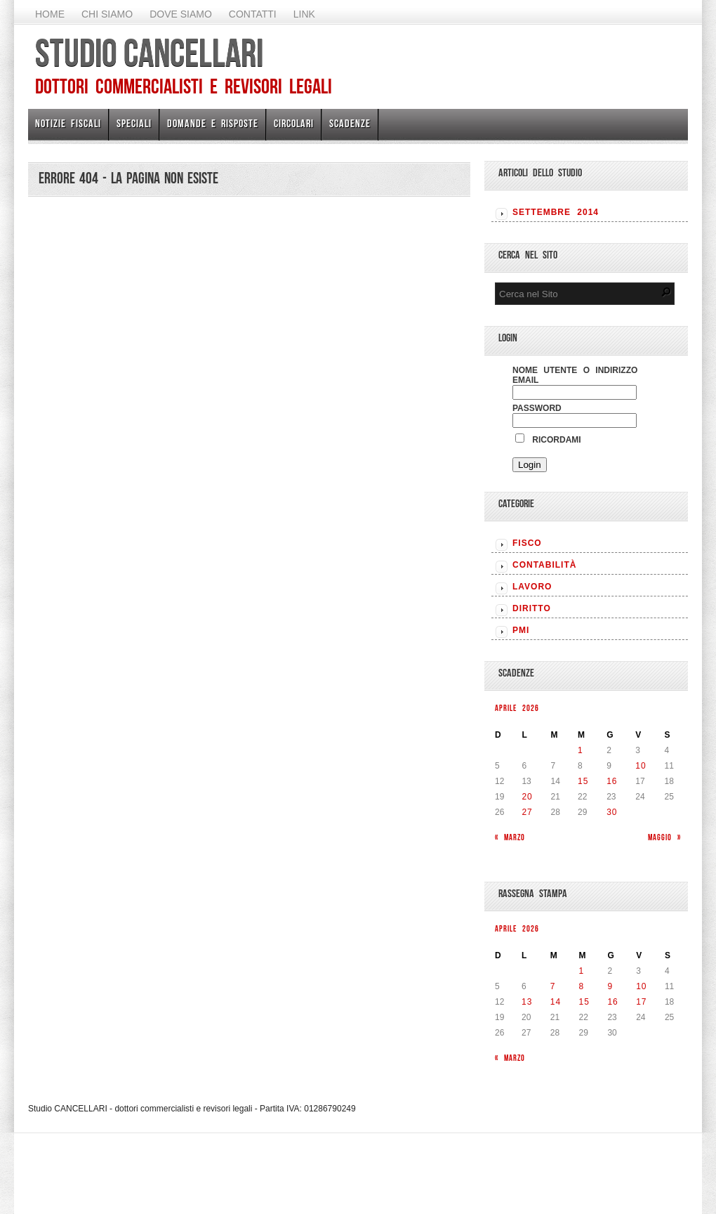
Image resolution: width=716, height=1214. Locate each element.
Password (537, 408)
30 (611, 812)
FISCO (527, 543)
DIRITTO (531, 608)
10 (640, 766)
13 (527, 1002)
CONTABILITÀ (544, 565)
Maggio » (664, 837)
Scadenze (350, 123)
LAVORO (532, 587)
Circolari (294, 123)
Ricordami (548, 440)
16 (611, 781)
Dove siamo (181, 14)
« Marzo (510, 837)
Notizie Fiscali (68, 123)
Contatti (253, 14)
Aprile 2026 (517, 707)
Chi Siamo (107, 14)
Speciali (134, 123)
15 (583, 781)
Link (304, 14)
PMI (520, 630)
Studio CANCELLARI (149, 53)
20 (527, 797)
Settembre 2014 (555, 212)
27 (527, 812)
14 (555, 1002)
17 (641, 1002)
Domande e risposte (212, 123)
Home (50, 14)
